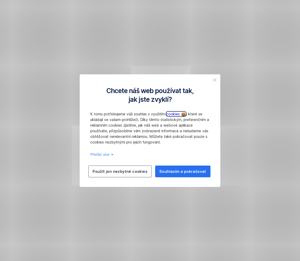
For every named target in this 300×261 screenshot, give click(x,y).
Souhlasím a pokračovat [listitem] (182, 171)
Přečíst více (101, 154)
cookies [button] (176, 114)
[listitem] (215, 80)
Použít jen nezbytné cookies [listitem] (120, 171)
